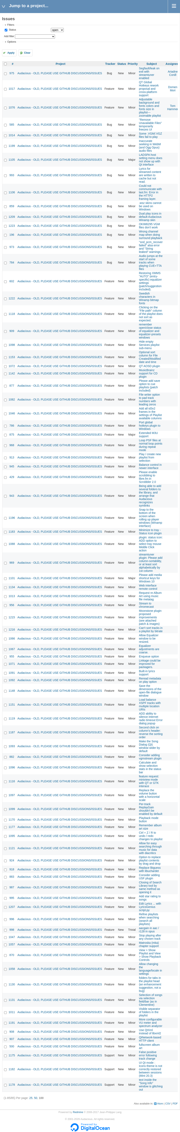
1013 (12, 596)
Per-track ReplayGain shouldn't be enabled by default (150, 809)
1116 (12, 781)
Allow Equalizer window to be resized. (149, 638)
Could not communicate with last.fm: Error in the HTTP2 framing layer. (150, 192)
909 (11, 331)
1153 (12, 357)
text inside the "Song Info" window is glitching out (151, 1084)
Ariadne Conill (173, 73)
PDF (175, 1103)
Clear (27, 52)
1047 (12, 937)
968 (11, 445)
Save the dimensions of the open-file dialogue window (150, 690)
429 (11, 477)
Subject (151, 63)
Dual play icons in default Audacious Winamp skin (150, 217)
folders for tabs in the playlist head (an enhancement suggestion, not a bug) (150, 984)
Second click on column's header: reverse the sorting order (151, 732)
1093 (12, 746)
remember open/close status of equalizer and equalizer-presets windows (150, 331)
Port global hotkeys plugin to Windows (149, 425)
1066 (12, 638)
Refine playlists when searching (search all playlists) (149, 919)
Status (12, 29)
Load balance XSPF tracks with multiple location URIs (150, 704)
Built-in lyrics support (147, 672)
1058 (12, 968)
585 (11, 124)
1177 (12, 827)
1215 (12, 617)
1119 (12, 718)
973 (11, 247)
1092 (12, 680)
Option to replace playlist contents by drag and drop (150, 860)
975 (11, 73)
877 (11, 385)
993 (11, 175)
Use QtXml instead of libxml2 (150, 1031)
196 (11, 234)
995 (11, 898)
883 (11, 876)
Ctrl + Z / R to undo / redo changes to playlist (150, 836)
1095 (12, 836)
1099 (12, 809)
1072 (12, 366)
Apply (11, 52)
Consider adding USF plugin (149, 876)
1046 (12, 413)
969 (11, 562)
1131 (12, 999)
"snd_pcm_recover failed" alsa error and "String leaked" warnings (151, 246)
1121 (12, 848)
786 (11, 425)
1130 (12, 984)
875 (11, 434)
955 (11, 656)
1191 (12, 1022)
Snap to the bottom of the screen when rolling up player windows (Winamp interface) (150, 518)
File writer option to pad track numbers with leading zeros (149, 399)
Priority (133, 63)
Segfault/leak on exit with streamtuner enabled (149, 73)
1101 (12, 578)
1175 (12, 1055)
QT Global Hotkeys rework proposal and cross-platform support (149, 89)
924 (11, 860)
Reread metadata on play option (150, 680)
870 (11, 955)
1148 (12, 690)
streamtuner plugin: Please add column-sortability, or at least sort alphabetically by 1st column (150, 562)
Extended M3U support (148, 434)
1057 (12, 944)
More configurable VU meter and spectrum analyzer (150, 1023)
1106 (12, 192)
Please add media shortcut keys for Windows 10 (150, 578)
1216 (12, 629)
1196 (12, 517)
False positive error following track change (148, 1055)
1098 (12, 344)
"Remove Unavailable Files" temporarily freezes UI (150, 124)
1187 (12, 732)
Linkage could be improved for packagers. (150, 664)
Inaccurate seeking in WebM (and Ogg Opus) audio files (150, 145)
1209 (12, 216)
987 (11, 887)
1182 (12, 1069)
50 (35, 1098)
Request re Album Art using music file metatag (150, 596)
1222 (12, 298)
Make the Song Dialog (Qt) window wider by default (149, 746)
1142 (12, 373)
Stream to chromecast (146, 605)
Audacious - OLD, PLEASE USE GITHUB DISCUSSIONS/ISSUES (59, 73)
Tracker (110, 63)
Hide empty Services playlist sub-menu (149, 345)
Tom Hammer (172, 107)
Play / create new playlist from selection (150, 457)
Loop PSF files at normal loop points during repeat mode (150, 445)
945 (11, 466)
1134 (12, 587)
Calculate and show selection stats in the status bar (150, 767)
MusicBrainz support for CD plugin (148, 373)
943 (11, 495)
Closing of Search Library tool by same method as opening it (150, 887)
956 (11, 605)
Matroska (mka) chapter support (149, 944)
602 (11, 281)
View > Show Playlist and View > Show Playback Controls (150, 955)
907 (11, 1039)
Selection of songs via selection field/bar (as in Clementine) (150, 999)
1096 (12, 767)
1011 (12, 1012)
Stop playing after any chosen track (150, 937)
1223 (12, 225)
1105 (12, 159)
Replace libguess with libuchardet (150, 869)
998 (11, 929)
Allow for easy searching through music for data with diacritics (150, 848)
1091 (12, 672)
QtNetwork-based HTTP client (150, 1039)
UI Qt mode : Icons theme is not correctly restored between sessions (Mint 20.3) (150, 1069)
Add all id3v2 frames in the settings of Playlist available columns (150, 413)
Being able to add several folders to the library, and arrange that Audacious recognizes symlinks (150, 495)
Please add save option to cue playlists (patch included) (149, 385)
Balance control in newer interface (150, 466)
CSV (168, 1103)
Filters (10, 24)
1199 (12, 145)
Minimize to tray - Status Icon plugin (150, 531)
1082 (12, 399)
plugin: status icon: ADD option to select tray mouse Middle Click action (151, 544)
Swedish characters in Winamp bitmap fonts (149, 298)
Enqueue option (149, 656)
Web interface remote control (148, 587)
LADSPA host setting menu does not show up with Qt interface (150, 159)
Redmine (78, 1112)
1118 (12, 313)
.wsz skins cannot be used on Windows (150, 206)
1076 (12, 107)
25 (30, 1098)
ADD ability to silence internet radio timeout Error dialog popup (151, 718)
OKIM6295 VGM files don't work (149, 225)
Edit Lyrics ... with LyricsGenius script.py (150, 907)
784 (11, 262)
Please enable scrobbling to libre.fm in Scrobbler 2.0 (148, 477)
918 (11, 869)
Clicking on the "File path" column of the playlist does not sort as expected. (151, 314)
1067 (12, 649)
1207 (12, 906)
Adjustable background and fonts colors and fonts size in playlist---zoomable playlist (150, 107)
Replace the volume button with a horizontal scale (149, 795)
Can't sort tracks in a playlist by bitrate (151, 629)
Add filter (9, 36)
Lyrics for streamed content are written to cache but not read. (150, 175)
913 (11, 457)
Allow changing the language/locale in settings (150, 968)
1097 (12, 795)
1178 (12, 1084)
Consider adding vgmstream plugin (150, 757)
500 (11, 1046)
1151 (12, 704)
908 (11, 1031)
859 (11, 206)
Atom (160, 1103)
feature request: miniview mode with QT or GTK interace (149, 781)
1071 (12, 663)
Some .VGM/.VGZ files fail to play (150, 135)
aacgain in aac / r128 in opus (149, 929)
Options (11, 41)
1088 (12, 544)
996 (11, 919)
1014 (12, 135)
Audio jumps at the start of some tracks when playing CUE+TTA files (151, 262)
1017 (12, 88)
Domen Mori (172, 88)
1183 (12, 531)
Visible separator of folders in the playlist (149, 1012)
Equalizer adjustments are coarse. (149, 649)
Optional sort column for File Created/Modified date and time (150, 357)
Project (60, 63)
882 (11, 756)
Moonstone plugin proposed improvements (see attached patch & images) (150, 617)
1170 (12, 819)
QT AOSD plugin (149, 366)
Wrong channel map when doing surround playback (150, 235)
